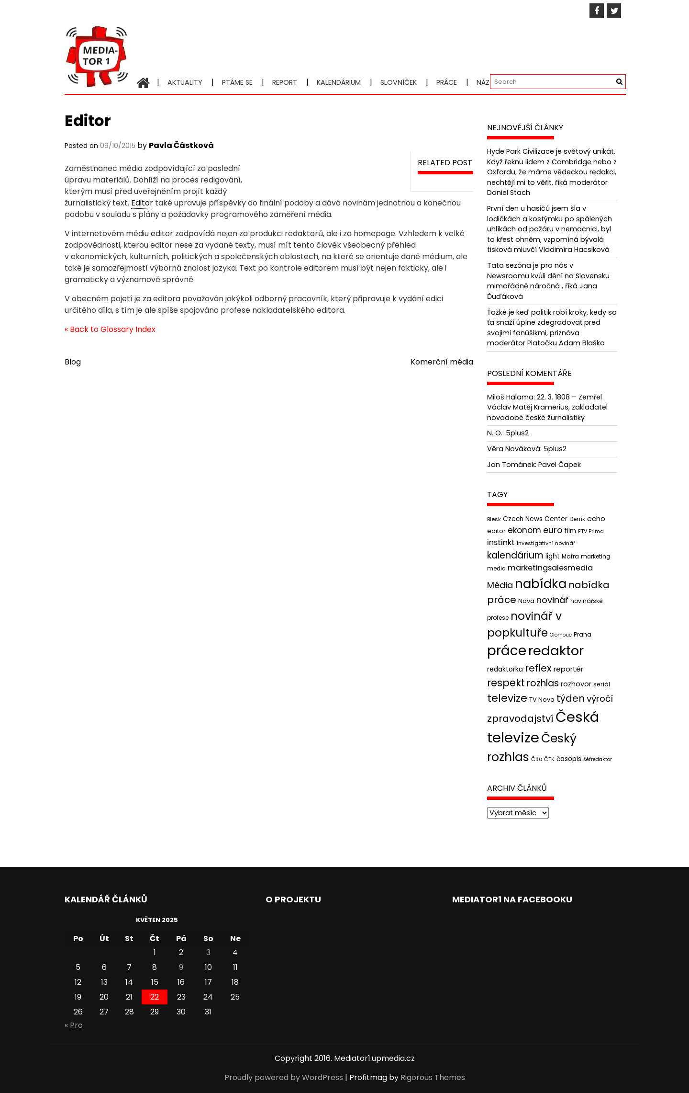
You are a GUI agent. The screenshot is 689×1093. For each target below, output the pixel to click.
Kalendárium (339, 82)
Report (284, 82)
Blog (73, 361)
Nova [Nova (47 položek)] (526, 600)
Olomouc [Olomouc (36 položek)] (561, 634)
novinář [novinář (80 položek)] (552, 600)
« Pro (74, 1025)
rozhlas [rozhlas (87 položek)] (543, 683)
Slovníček (398, 82)
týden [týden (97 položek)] (570, 698)
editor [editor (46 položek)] (496, 530)
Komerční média (442, 361)
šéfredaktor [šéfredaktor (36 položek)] (597, 759)
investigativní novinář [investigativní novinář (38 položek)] (546, 543)
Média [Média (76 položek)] (500, 585)
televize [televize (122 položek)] (507, 698)
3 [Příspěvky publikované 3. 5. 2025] (208, 952)
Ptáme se (237, 82)
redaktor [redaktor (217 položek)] (556, 650)
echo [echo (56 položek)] (596, 518)
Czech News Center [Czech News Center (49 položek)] (535, 519)
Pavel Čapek (559, 464)
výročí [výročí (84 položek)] (600, 699)
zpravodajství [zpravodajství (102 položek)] (520, 718)
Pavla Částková (181, 145)
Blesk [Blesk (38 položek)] (494, 519)
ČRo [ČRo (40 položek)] (536, 759)
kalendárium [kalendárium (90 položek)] (515, 555)
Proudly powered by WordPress (283, 1077)
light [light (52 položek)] (552, 556)
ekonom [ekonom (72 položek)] (524, 530)
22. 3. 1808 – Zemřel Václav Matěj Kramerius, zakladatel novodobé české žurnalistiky (547, 407)
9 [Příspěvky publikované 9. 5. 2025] (181, 967)
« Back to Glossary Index (110, 329)
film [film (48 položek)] (570, 530)
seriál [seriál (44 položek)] (601, 684)
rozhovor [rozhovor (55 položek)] (576, 684)
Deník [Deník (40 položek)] (577, 519)
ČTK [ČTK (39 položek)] (549, 759)
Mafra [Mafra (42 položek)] (570, 556)
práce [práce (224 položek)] (506, 650)
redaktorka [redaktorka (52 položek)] (505, 669)
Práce (446, 82)
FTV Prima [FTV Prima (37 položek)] (591, 531)
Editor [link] (142, 202)
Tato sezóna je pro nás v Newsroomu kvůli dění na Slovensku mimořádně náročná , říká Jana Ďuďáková (548, 281)
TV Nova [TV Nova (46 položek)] (542, 699)
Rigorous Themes (432, 1077)
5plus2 (517, 433)
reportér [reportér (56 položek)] (568, 669)
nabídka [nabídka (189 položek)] (541, 583)
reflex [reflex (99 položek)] (538, 668)
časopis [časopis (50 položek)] (568, 758)
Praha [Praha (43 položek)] (582, 634)
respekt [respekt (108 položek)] (506, 683)
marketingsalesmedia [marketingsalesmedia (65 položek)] (550, 567)
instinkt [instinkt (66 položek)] (501, 542)
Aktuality (184, 82)
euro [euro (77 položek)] (552, 530)
